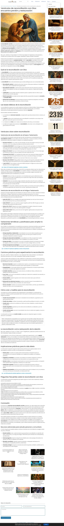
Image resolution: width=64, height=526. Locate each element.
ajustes (40, 524)
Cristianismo (37, 1)
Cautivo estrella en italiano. (21, 522)
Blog (48, 1)
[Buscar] (28, 1)
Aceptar (46, 524)
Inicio (32, 1)
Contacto (54, 1)
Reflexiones (43, 1)
